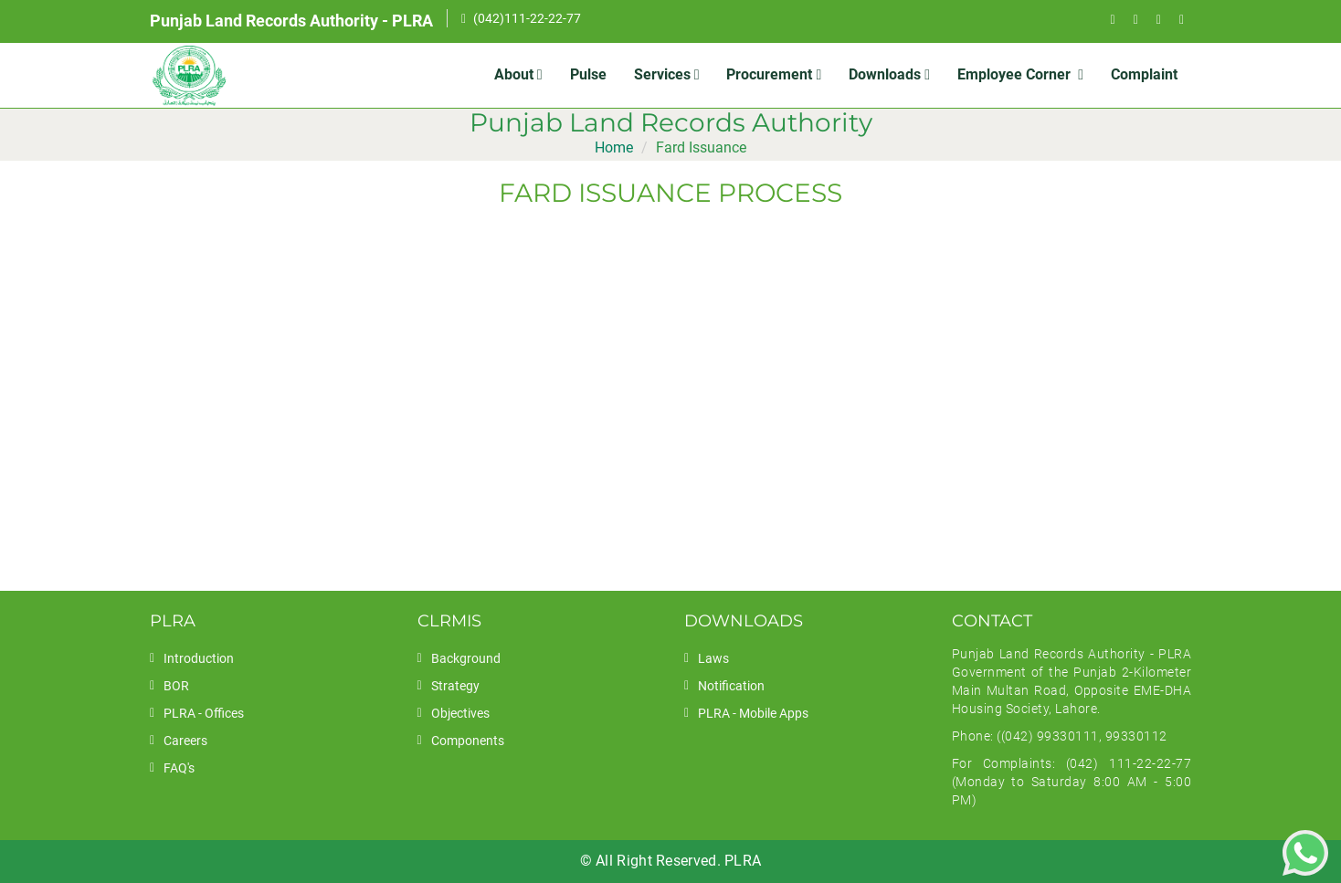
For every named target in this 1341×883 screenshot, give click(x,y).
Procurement (773, 74)
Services (667, 74)
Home (614, 147)
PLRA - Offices (204, 713)
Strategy (455, 685)
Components (467, 740)
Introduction (199, 658)
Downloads (889, 74)
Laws (713, 658)
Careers (185, 740)
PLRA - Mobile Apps (753, 713)
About (518, 74)
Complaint (1144, 74)
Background (466, 658)
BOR (176, 685)
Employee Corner (1020, 74)
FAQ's (179, 768)
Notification (731, 685)
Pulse (588, 74)
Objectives (460, 713)
